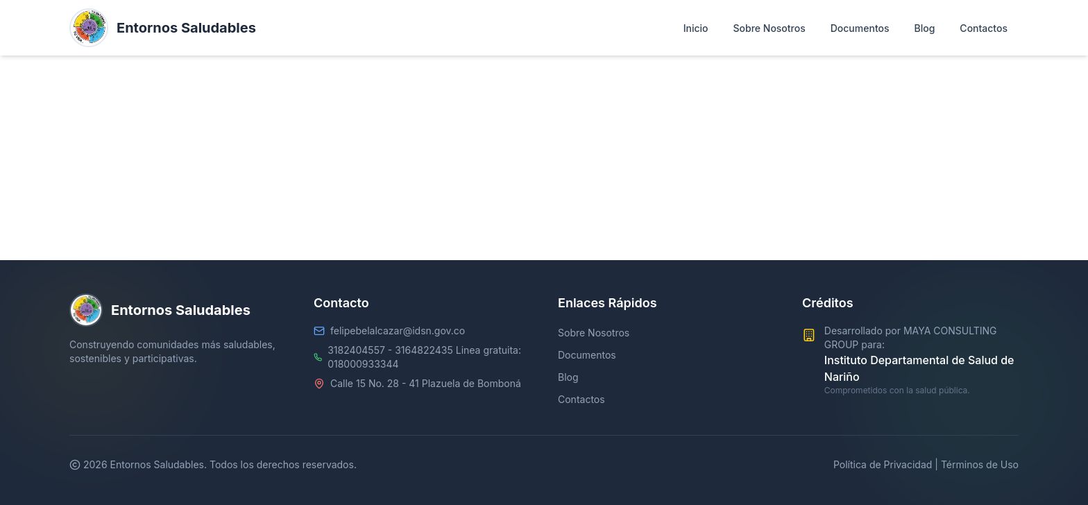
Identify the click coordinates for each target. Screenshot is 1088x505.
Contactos (581, 399)
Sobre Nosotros (593, 333)
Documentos (587, 355)
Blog (568, 377)
